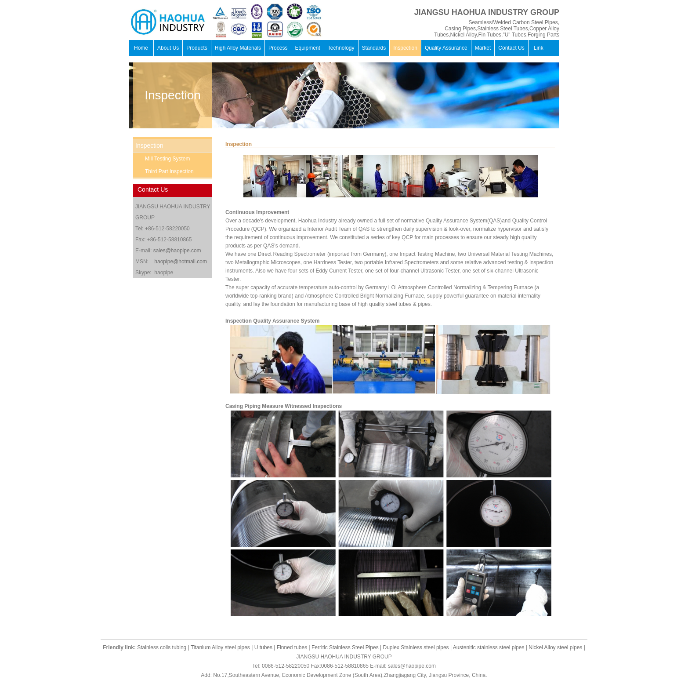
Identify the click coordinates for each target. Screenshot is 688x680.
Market (483, 48)
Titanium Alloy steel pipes (220, 647)
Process (277, 48)
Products (196, 48)
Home (141, 48)
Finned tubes (292, 647)
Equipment (307, 48)
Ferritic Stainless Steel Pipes (345, 647)
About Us (168, 48)
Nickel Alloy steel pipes (555, 647)
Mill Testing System (167, 159)
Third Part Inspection (169, 171)
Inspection (405, 48)
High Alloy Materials (238, 48)
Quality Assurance (446, 48)
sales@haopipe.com (177, 250)
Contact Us (511, 48)
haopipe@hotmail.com (180, 261)
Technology (341, 48)
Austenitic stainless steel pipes (489, 647)
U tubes (263, 647)
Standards (374, 48)
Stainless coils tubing (161, 647)
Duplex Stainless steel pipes (416, 647)
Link (538, 48)
